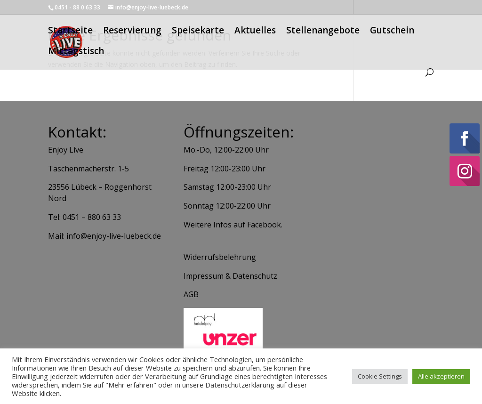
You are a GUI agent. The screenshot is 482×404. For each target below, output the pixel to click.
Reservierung (132, 33)
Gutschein (392, 33)
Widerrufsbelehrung (220, 257)
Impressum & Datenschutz (230, 276)
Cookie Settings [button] (380, 376)
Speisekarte (198, 33)
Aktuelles (255, 33)
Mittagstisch (76, 53)
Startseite (70, 33)
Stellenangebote (323, 33)
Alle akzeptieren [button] (441, 376)
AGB (191, 294)
